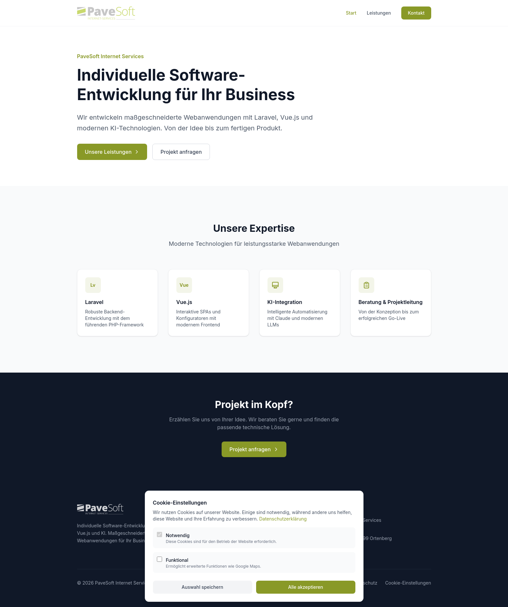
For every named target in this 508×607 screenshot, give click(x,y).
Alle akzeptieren (305, 587)
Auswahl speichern (202, 587)
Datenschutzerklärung (283, 518)
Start (351, 13)
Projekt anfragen (181, 152)
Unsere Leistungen (112, 152)
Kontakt (416, 13)
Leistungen (379, 13)
